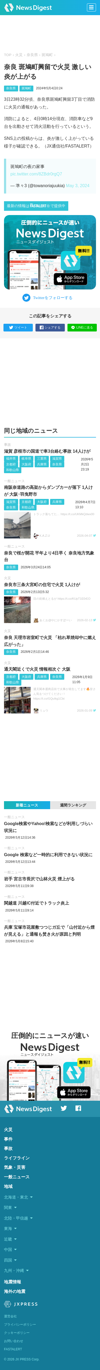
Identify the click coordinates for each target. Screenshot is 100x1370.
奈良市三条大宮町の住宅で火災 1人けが (42, 584)
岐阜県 (26, 458)
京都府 (11, 464)
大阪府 (26, 464)
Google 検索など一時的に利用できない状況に (48, 854)
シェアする (50, 328)
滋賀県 (57, 458)
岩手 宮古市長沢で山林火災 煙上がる (39, 879)
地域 (8, 1186)
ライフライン (17, 1158)
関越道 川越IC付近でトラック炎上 (36, 903)
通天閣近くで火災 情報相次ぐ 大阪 (37, 669)
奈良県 (32, 55)
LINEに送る (82, 327)
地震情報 (12, 1282)
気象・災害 (14, 1167)
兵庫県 (42, 464)
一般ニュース (14, 481)
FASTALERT (13, 1349)
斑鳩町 (47, 55)
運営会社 (10, 1316)
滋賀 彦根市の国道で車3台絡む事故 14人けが (47, 451)
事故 (7, 445)
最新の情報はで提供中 (36, 205)
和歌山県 (12, 470)
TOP (7, 55)
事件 (8, 1139)
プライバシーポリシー (20, 1324)
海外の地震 (14, 1291)
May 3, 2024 (77, 185)
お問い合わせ (13, 1341)
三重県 (42, 458)
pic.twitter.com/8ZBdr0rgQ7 (36, 174)
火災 (19, 55)
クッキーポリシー (17, 1333)
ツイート (18, 328)
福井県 (11, 458)
